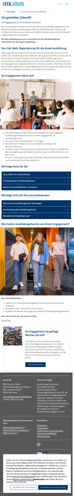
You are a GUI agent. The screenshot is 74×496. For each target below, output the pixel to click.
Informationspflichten (47, 433)
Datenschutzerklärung (24, 479)
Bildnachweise (43, 436)
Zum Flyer (5, 320)
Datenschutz (42, 428)
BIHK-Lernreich (10, 433)
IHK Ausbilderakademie (13, 427)
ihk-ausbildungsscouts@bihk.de (17, 396)
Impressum (42, 425)
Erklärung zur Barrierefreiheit (50, 430)
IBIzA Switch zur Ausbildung (15, 430)
